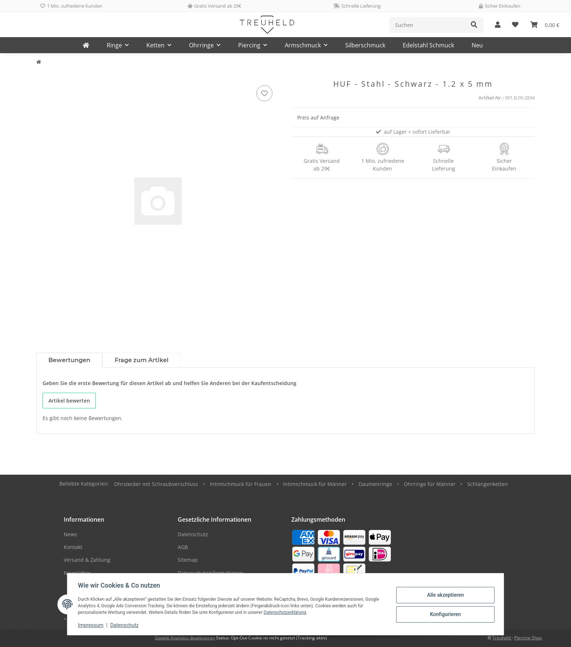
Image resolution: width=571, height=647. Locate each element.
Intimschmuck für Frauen (240, 484)
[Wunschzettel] (515, 25)
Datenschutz (125, 625)
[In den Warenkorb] (42, 75)
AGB (183, 547)
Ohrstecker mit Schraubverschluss (156, 484)
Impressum (92, 625)
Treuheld (502, 638)
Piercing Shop (528, 638)
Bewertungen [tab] (69, 360)
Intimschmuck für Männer (315, 484)
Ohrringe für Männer (430, 484)
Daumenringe (375, 484)
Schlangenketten (487, 484)
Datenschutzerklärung (286, 612)
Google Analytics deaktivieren (185, 638)
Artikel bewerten (69, 400)
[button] (497, 25)
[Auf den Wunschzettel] (264, 93)
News (70, 534)
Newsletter (77, 572)
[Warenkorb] (544, 25)
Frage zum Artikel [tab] (142, 360)
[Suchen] (427, 25)
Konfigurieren (444, 614)
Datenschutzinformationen (210, 572)
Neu (477, 45)
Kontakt (73, 547)
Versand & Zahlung (87, 559)
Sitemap (188, 559)
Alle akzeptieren (444, 595)
